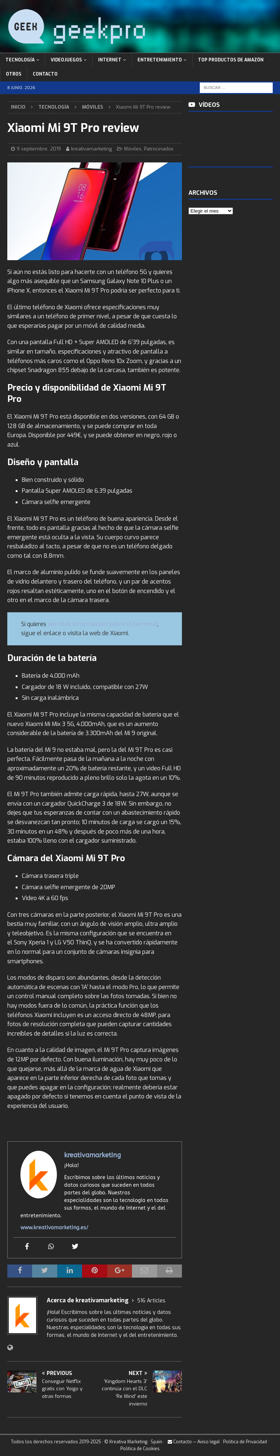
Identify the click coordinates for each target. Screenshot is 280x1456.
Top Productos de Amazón (231, 60)
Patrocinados (159, 149)
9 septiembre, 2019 (39, 149)
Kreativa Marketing (128, 1442)
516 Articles (151, 1300)
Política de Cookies (140, 1449)
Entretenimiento (159, 60)
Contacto (45, 74)
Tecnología (20, 60)
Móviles (132, 149)
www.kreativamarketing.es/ (54, 1228)
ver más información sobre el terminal (103, 624)
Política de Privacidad (245, 1442)
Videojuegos (66, 60)
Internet (109, 60)
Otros (14, 74)
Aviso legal (208, 1442)
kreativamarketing (91, 149)
